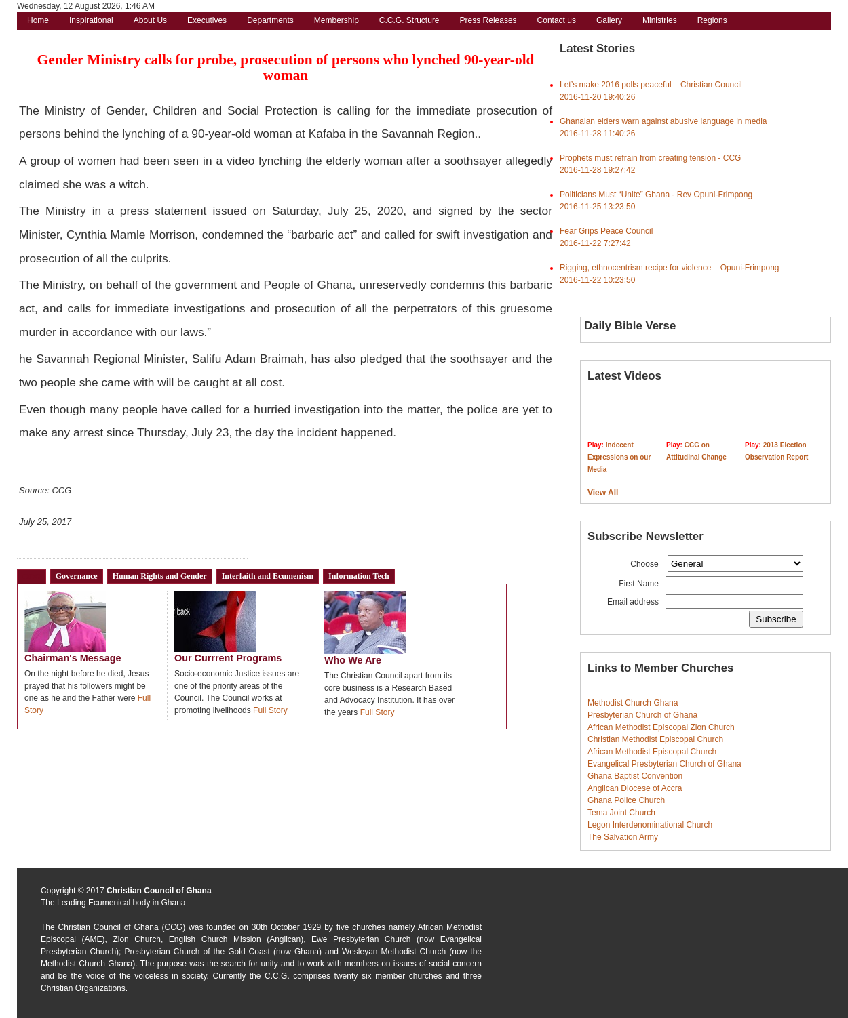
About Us (150, 20)
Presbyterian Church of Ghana (642, 715)
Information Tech (358, 576)
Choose (644, 564)
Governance (77, 576)
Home (38, 20)
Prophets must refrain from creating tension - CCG (650, 158)
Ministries (659, 20)
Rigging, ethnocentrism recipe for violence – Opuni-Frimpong (669, 267)
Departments (270, 20)
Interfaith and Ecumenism (267, 576)
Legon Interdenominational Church (649, 825)
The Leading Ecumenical (85, 903)
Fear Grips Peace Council (606, 231)
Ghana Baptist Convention (634, 776)
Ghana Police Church (626, 800)
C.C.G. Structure (409, 20)
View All (602, 492)
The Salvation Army (622, 837)
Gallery (609, 20)
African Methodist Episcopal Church (651, 751)
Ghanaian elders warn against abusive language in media (663, 121)
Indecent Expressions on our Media (619, 457)
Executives (207, 20)
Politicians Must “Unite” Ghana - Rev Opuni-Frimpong (656, 194)
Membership (336, 20)
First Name (639, 583)
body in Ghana (158, 903)
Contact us (556, 20)
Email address (633, 602)
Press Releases (488, 20)
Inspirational (91, 20)
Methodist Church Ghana (632, 703)
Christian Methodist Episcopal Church (655, 739)
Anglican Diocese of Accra (634, 788)
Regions (712, 20)
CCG (31, 577)
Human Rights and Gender (160, 576)
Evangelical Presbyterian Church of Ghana (664, 764)
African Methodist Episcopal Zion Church (661, 727)
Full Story (270, 710)
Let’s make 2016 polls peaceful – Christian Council (651, 84)
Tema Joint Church (621, 812)
